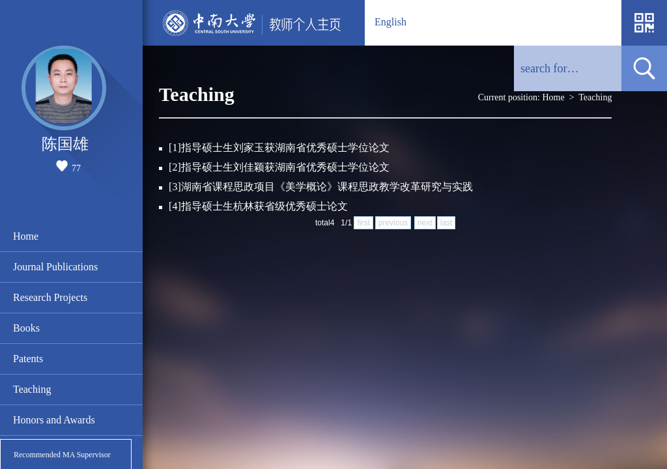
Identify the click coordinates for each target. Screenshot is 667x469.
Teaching (32, 389)
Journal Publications (55, 266)
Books (26, 328)
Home (25, 236)
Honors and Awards (54, 419)
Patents (28, 358)
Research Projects (50, 297)
